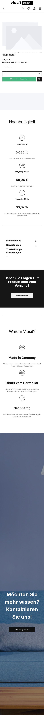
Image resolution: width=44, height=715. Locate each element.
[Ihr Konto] (34, 8)
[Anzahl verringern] (4, 73)
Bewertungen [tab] (21, 245)
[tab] (21, 241)
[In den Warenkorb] (19, 79)
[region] (22, 36)
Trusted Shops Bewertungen (14, 252)
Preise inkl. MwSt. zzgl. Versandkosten (15, 62)
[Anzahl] (22, 73)
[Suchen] (23, 8)
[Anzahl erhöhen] (39, 73)
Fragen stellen (22, 295)
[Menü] (3, 8)
